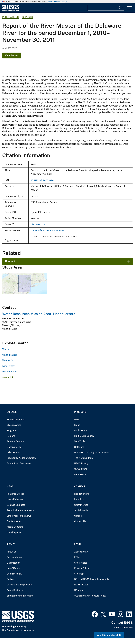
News (10, 486)
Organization (13, 562)
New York (7, 360)
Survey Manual (14, 557)
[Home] (10, 10)
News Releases (15, 499)
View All (7, 377)
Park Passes (80, 474)
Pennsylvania (9, 371)
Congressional (14, 573)
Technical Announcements (20, 510)
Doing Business (15, 590)
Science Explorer (16, 419)
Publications (10, 17)
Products (80, 412)
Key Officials (13, 568)
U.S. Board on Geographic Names (91, 452)
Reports (27, 17)
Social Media (81, 510)
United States (9, 354)
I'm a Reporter (14, 532)
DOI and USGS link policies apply (91, 579)
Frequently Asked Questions (21, 458)
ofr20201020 (38, 224)
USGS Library (81, 463)
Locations (79, 499)
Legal (78, 544)
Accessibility (81, 551)
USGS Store (80, 469)
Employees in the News (19, 516)
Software (79, 447)
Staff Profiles (81, 505)
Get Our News (14, 521)
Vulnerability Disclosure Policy (90, 595)
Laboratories (13, 452)
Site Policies (80, 562)
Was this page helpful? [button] (109, 635)
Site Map (79, 573)
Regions (11, 436)
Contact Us (80, 521)
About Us (11, 551)
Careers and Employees (19, 584)
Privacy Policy (81, 568)
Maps (77, 425)
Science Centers (15, 441)
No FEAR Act (81, 584)
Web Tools (79, 441)
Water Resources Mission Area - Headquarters (38, 314)
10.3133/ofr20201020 (42, 180)
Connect (10, 261)
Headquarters (81, 494)
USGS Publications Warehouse (47, 230)
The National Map (83, 458)
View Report (11, 55)
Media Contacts (15, 526)
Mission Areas (14, 425)
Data (76, 419)
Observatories (14, 447)
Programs (12, 430)
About (11, 544)
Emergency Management (20, 595)
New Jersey (8, 366)
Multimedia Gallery (84, 436)
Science (12, 412)
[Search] (121, 8)
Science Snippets (16, 505)
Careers (78, 516)
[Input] (106, 8)
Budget (10, 579)
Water (5, 349)
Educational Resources (19, 463)
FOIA (77, 557)
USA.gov (78, 590)
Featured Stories (15, 494)
